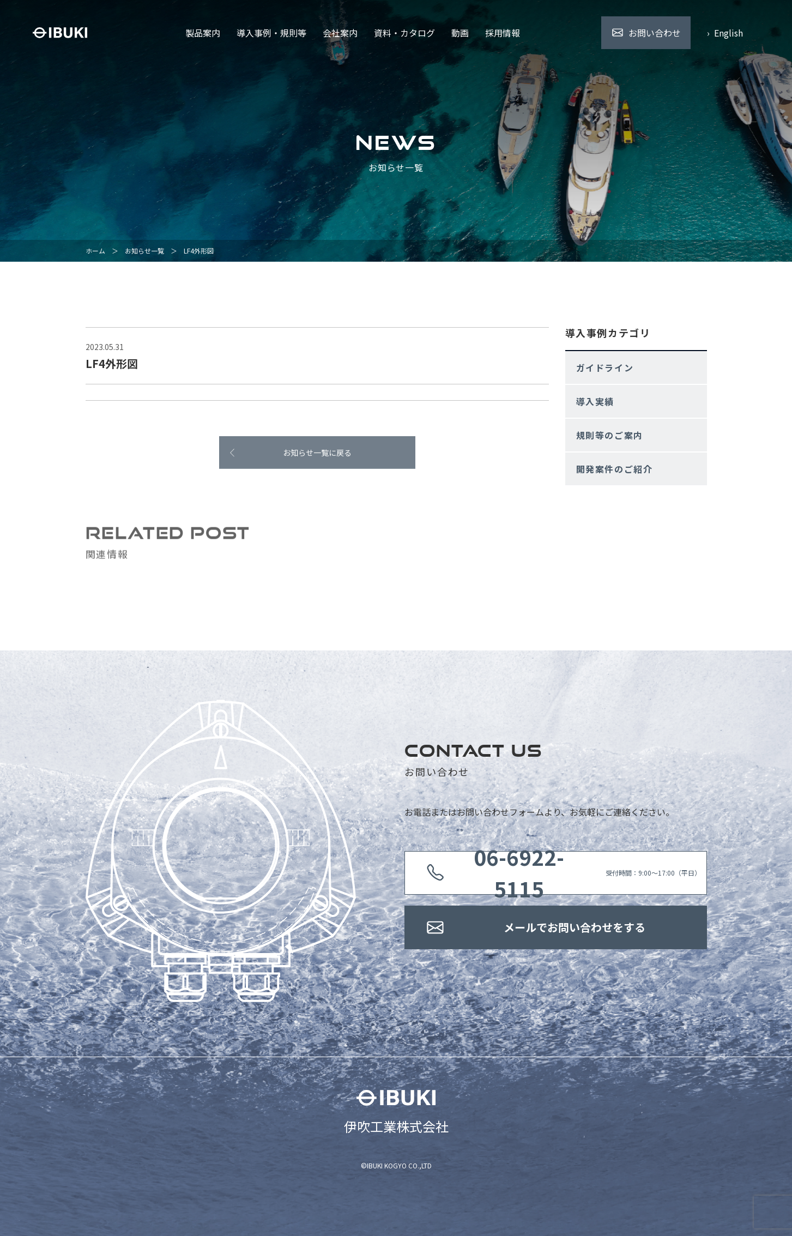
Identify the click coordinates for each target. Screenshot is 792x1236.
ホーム (95, 250)
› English (725, 32)
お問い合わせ (654, 32)
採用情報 (502, 32)
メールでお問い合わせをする (574, 927)
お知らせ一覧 (144, 250)
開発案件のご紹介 (614, 468)
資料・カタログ (404, 32)
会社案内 (340, 32)
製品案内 (202, 32)
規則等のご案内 (609, 435)
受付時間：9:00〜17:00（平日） (574, 873)
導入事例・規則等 (271, 32)
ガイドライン (605, 367)
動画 (460, 32)
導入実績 (595, 401)
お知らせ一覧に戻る (317, 456)
